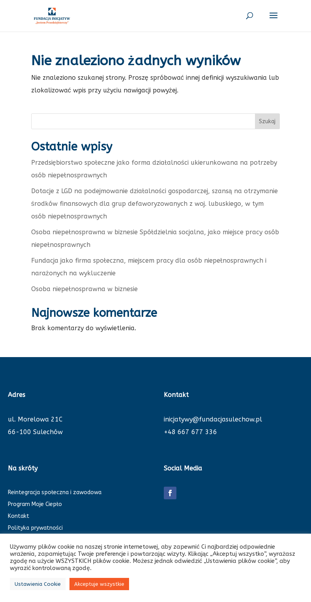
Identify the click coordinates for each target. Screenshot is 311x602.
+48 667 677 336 (190, 432)
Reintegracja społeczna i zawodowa (54, 493)
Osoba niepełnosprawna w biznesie (84, 289)
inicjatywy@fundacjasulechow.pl (213, 419)
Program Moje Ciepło (35, 505)
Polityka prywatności (35, 528)
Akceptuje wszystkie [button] (99, 584)
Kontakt (18, 516)
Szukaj (267, 121)
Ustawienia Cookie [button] (38, 584)
